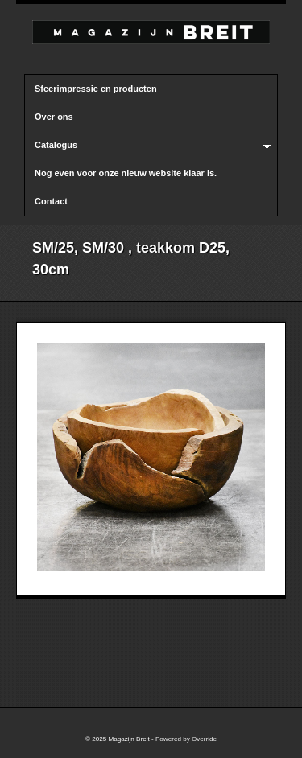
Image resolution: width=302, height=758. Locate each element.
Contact (51, 201)
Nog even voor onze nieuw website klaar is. (126, 173)
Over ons (54, 117)
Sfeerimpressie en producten (96, 88)
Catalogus (148, 145)
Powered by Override (186, 739)
